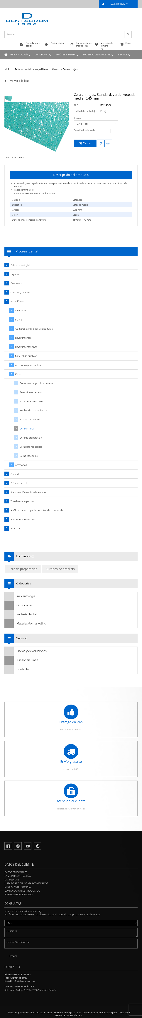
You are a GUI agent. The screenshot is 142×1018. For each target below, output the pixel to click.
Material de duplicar (26, 356)
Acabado (15, 474)
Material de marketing (98, 54)
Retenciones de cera (31, 392)
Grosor (77, 118)
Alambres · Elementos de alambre (28, 492)
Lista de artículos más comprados (26, 883)
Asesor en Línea (21, 660)
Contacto (17, 669)
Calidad (16, 199)
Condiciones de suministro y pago (100, 1012)
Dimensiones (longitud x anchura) (29, 219)
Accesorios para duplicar (28, 365)
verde (76, 214)
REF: (76, 105)
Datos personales (15, 872)
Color (15, 214)
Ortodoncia (43, 54)
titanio (18, 319)
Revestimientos (23, 337)
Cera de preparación (31, 437)
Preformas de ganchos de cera (36, 383)
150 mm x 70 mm (82, 219)
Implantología (20, 54)
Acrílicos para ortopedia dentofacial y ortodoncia (37, 510)
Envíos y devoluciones (26, 651)
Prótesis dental (67, 54)
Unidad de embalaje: (85, 111)
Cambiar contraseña (17, 875)
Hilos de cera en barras (32, 401)
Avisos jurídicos (44, 1012)
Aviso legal (124, 1012)
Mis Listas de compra (17, 887)
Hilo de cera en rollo (30, 419)
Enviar (13, 956)
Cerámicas (16, 283)
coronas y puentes (21, 292)
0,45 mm (77, 209)
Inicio (7, 69)
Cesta (128, 45)
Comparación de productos (22, 890)
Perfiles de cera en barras (33, 410)
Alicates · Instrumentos (23, 519)
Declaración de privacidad (67, 1012)
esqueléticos (41, 69)
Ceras (55, 69)
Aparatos (15, 528)
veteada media (80, 204)
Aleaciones (21, 310)
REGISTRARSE (116, 3)
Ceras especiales (29, 455)
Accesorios (21, 465)
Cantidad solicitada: (85, 130)
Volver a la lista (19, 80)
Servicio (124, 54)
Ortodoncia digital (20, 265)
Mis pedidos (11, 879)
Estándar (77, 199)
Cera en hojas (69, 69)
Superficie (17, 204)
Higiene (15, 274)
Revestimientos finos (26, 346)
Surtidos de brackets (60, 569)
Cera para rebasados (31, 446)
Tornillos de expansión (23, 501)
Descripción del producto (71, 175)
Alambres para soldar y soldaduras (34, 328)
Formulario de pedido (18, 894)
